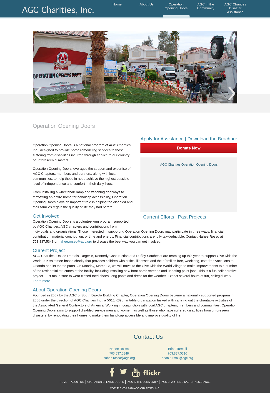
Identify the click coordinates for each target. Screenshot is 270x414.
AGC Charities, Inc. (59, 13)
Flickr (152, 372)
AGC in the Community (205, 6)
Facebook (113, 372)
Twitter (124, 372)
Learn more (41, 281)
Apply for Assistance (161, 138)
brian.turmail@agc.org (177, 358)
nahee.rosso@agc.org (75, 241)
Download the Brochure (212, 138)
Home (117, 4)
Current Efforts (157, 216)
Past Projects (191, 216)
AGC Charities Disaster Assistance (235, 8)
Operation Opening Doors (176, 6)
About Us (147, 4)
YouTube (137, 372)
